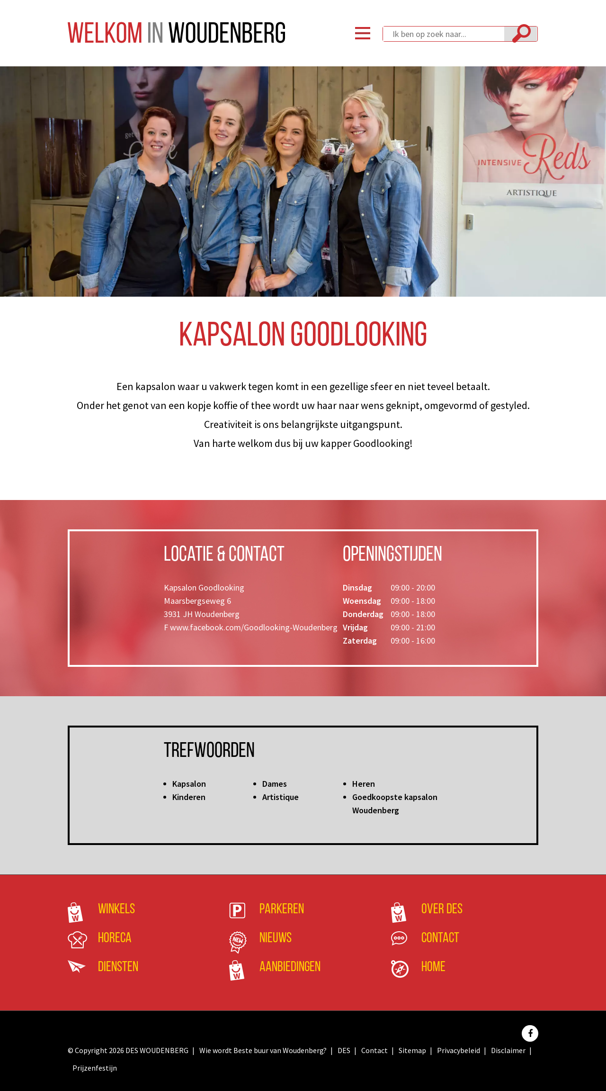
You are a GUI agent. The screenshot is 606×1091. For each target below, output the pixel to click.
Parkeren (281, 909)
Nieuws (275, 938)
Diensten (118, 967)
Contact (440, 938)
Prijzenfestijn (94, 1068)
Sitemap (412, 1050)
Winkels (116, 909)
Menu (362, 33)
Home (433, 967)
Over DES (442, 909)
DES (344, 1050)
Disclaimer (508, 1050)
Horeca (115, 938)
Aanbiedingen (290, 967)
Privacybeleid (458, 1050)
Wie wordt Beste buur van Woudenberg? (263, 1050)
